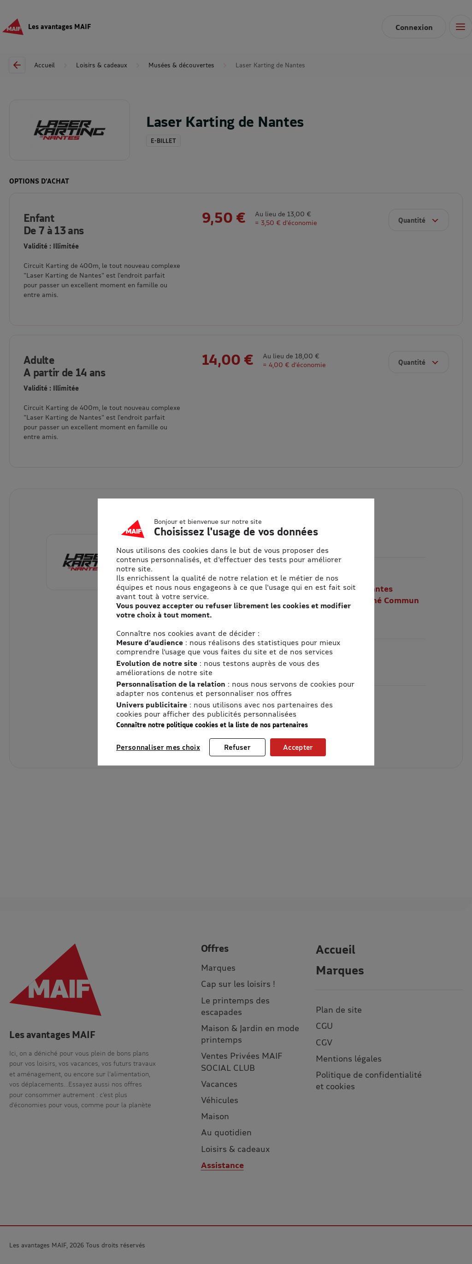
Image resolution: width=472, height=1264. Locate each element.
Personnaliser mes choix (158, 747)
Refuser (237, 747)
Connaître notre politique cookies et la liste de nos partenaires (212, 725)
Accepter (298, 747)
